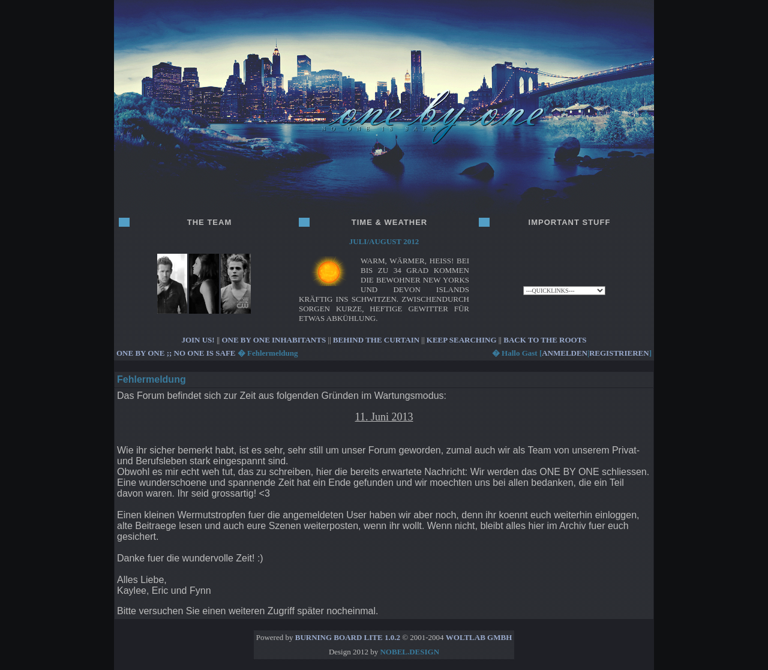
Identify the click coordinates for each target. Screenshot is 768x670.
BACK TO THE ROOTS (544, 339)
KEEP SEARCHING (462, 339)
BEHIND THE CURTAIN (376, 339)
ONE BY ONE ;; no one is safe (176, 352)
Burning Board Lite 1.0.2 (347, 637)
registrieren (619, 352)
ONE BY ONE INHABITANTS (273, 339)
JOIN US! (197, 339)
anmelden (564, 352)
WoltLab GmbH (479, 637)
